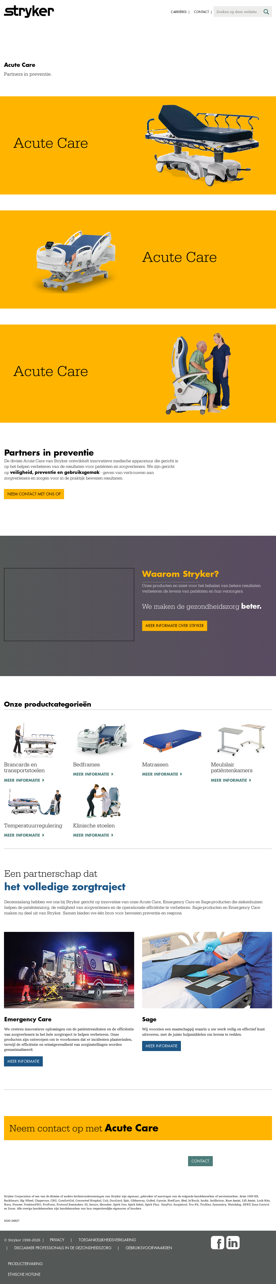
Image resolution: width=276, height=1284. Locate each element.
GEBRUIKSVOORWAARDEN (149, 1247)
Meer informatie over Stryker (175, 625)
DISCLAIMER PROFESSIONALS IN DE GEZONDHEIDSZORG (62, 1247)
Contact (200, 1161)
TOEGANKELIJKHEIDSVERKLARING (107, 1239)
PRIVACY (57, 1239)
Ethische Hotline (24, 1274)
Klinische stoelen (94, 825)
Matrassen (155, 764)
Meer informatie (22, 780)
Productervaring (25, 1263)
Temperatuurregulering (33, 825)
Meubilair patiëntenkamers (232, 767)
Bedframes (86, 764)
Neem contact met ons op (34, 493)
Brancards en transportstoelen (24, 767)
